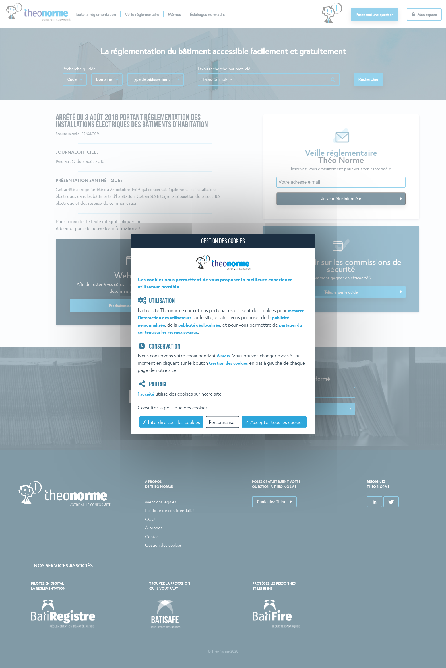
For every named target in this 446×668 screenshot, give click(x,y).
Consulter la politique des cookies (173, 407)
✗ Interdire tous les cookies (171, 422)
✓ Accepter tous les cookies (274, 422)
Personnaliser (222, 422)
